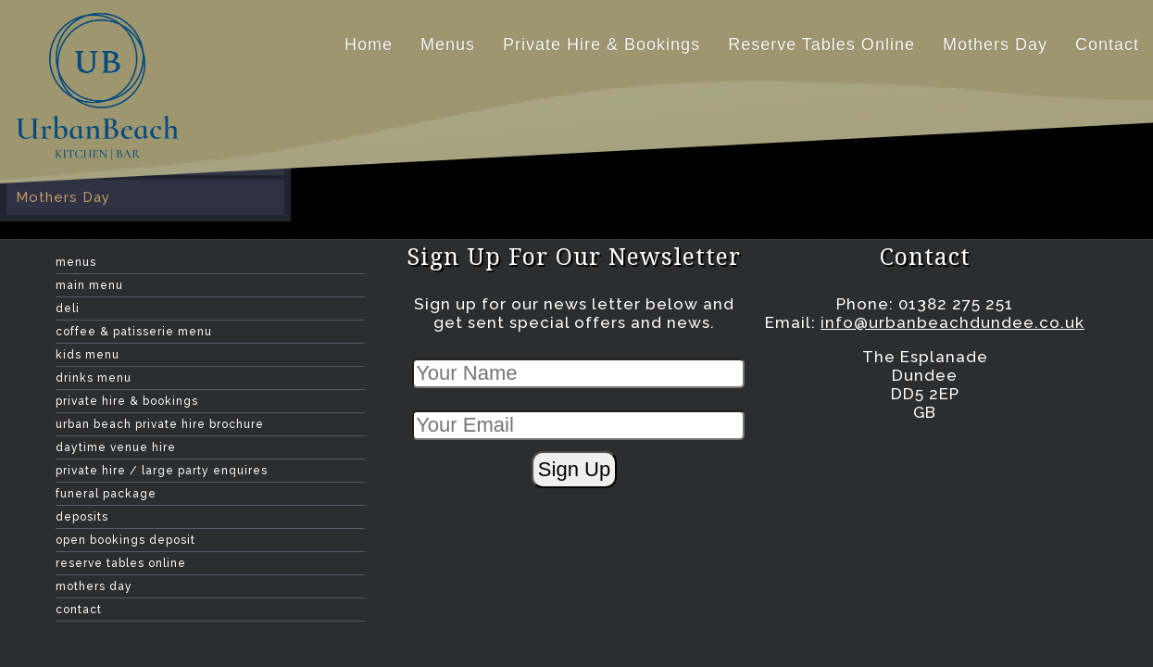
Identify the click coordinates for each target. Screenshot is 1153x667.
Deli (68, 308)
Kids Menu (87, 354)
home (369, 44)
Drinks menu (94, 377)
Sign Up (574, 469)
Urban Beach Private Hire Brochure (160, 424)
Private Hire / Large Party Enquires (162, 470)
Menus (447, 44)
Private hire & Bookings (601, 44)
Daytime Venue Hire (116, 447)
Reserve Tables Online (821, 44)
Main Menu (89, 285)
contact (1107, 44)
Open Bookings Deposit (125, 540)
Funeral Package (106, 493)
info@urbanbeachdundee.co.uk (952, 322)
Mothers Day (995, 44)
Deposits (82, 516)
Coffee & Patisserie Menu (134, 331)
